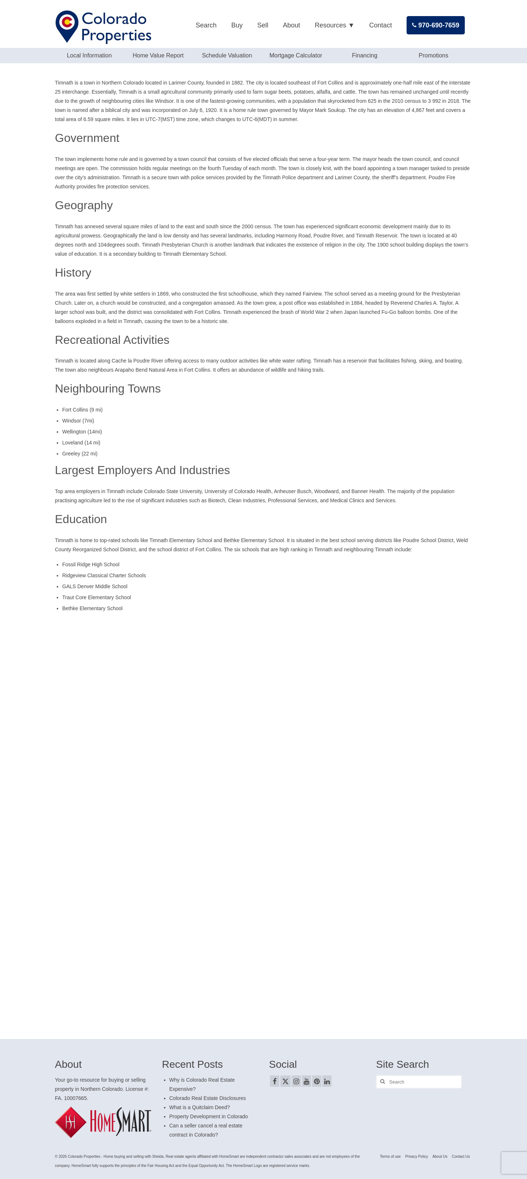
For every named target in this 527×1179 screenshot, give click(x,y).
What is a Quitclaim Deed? (199, 1107)
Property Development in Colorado (208, 1116)
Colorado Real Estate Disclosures (207, 1098)
